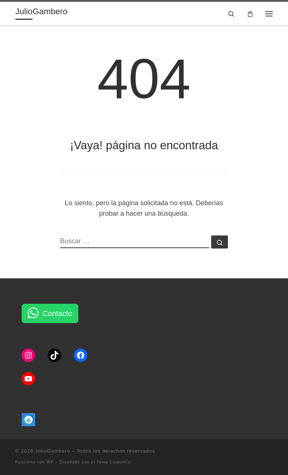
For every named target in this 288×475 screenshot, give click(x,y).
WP (50, 462)
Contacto (57, 313)
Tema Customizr (114, 462)
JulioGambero (52, 451)
